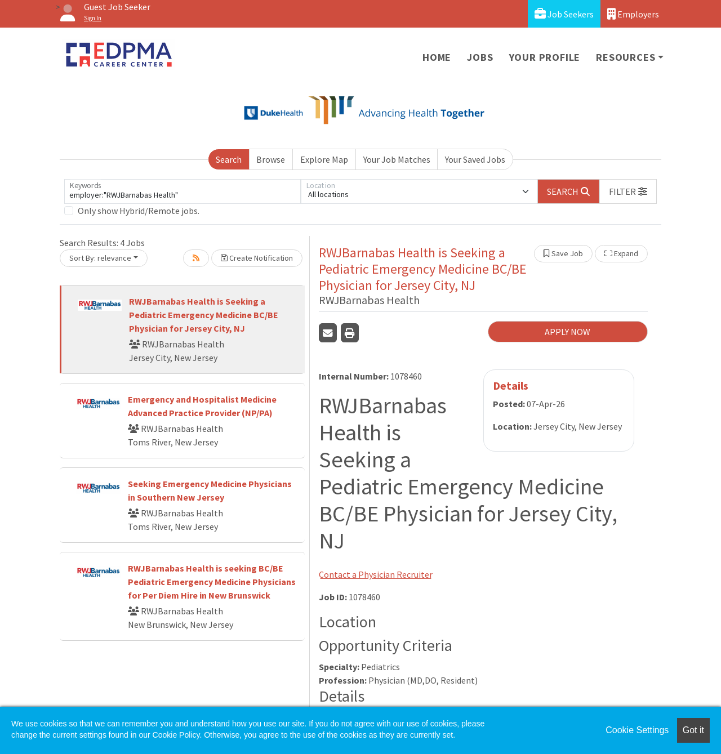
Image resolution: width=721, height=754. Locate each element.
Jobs (480, 57)
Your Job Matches (396, 159)
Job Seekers (564, 14)
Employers (633, 14)
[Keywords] (182, 191)
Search (229, 159)
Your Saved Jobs (475, 159)
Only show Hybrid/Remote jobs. (138, 210)
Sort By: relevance (100, 258)
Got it (693, 730)
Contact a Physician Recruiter (376, 574)
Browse (270, 159)
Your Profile (545, 57)
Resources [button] (625, 57)
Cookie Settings (637, 730)
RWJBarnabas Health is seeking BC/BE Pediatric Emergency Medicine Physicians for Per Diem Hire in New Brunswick (212, 582)
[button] (628, 191)
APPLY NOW (567, 331)
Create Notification (257, 258)
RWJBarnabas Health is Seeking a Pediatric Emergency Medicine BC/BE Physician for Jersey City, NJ (203, 315)
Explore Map (324, 159)
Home (436, 57)
